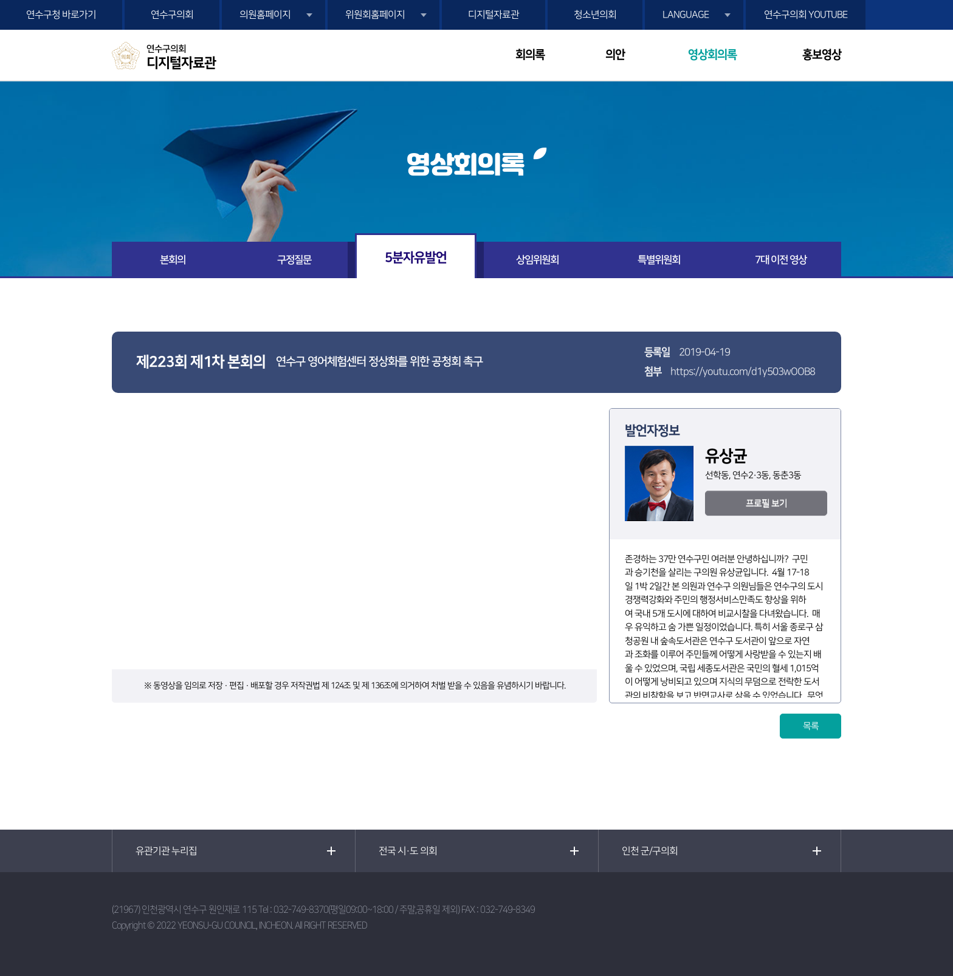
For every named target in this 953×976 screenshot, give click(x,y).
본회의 (172, 259)
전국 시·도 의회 (408, 850)
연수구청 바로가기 (61, 14)
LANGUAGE (685, 14)
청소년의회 (595, 14)
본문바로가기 (0, 0)
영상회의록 (712, 55)
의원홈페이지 (265, 14)
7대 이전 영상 (781, 259)
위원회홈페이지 (375, 14)
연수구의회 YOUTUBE (805, 14)
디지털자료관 (493, 14)
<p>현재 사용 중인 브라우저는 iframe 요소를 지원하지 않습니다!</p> (354, 538)
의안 (615, 55)
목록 (811, 726)
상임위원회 (537, 259)
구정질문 (294, 259)
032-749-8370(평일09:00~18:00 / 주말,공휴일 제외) (366, 909)
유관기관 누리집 (166, 850)
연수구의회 (172, 14)
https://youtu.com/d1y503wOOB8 (742, 371)
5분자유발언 (416, 257)
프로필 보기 (766, 503)
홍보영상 (821, 55)
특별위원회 (659, 259)
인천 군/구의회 (650, 850)
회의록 (530, 55)
